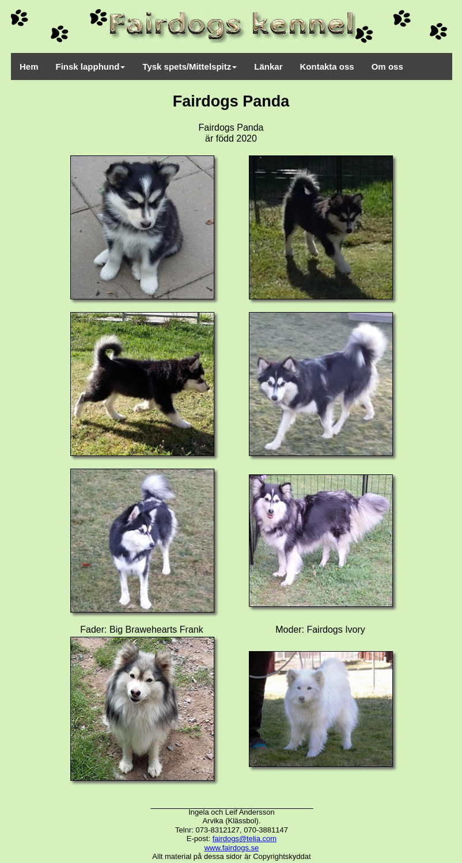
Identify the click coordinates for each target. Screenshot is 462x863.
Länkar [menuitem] (268, 66)
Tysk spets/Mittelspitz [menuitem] (189, 66)
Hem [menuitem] (29, 66)
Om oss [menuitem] (387, 66)
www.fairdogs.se (232, 847)
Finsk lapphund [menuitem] (91, 66)
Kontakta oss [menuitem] (327, 66)
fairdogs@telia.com (245, 838)
